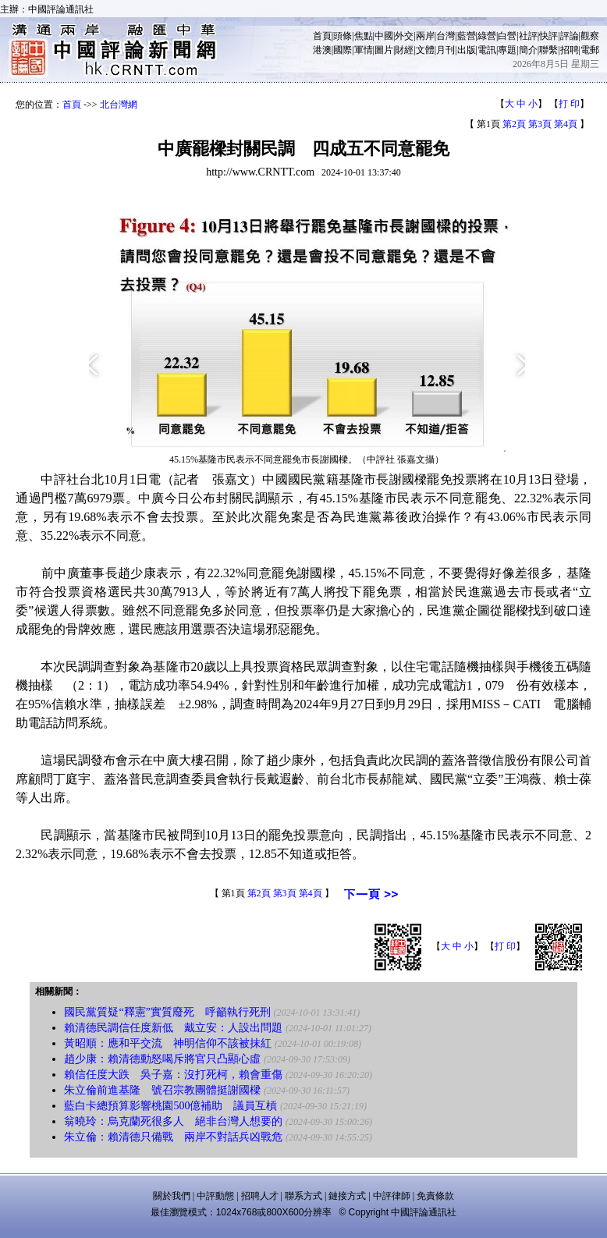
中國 (383, 35)
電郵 (589, 49)
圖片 (383, 49)
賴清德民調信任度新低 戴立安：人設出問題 (173, 1028)
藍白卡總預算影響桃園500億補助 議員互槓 (170, 1106)
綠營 (486, 35)
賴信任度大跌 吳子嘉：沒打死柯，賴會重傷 (173, 1074)
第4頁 (565, 124)
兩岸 (425, 35)
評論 (569, 35)
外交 (404, 35)
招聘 (569, 49)
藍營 (466, 35)
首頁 (322, 35)
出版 (466, 49)
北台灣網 (118, 104)
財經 (404, 49)
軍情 (363, 49)
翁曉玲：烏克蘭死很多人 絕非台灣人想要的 (173, 1121)
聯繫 (548, 49)
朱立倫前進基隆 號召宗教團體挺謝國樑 (162, 1090)
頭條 (342, 35)
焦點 (363, 35)
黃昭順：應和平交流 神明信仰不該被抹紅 (168, 1043)
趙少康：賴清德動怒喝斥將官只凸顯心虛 (162, 1059)
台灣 (445, 35)
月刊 (445, 49)
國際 (342, 49)
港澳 (322, 49)
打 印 (569, 103)
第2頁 (514, 124)
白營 (507, 35)
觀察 (589, 35)
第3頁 (540, 124)
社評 (528, 35)
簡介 (528, 49)
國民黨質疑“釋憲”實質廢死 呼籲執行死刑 (167, 1012)
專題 (507, 49)
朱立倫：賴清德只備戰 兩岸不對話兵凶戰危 (173, 1137)
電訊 (486, 49)
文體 (425, 49)
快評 (548, 35)
